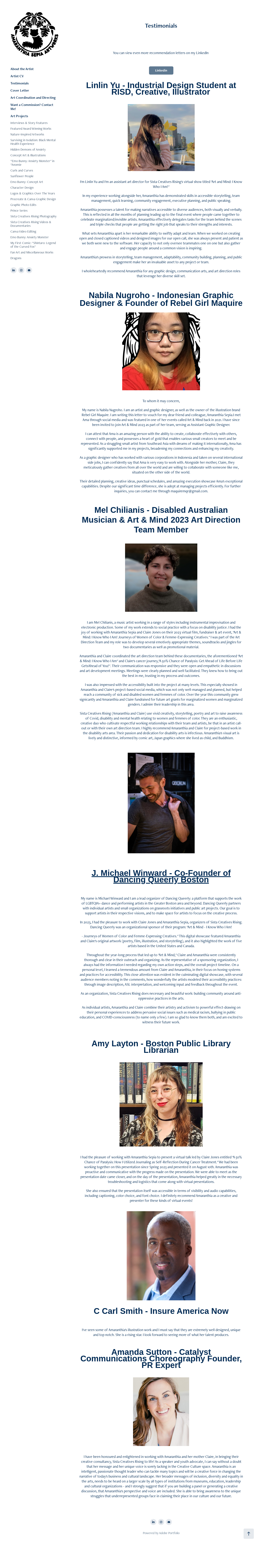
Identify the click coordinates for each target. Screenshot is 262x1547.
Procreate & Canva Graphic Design (33, 199)
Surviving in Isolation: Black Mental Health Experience (32, 142)
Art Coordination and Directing (33, 97)
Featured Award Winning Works (30, 128)
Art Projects (19, 116)
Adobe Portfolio (169, 1533)
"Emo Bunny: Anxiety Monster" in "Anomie (32, 163)
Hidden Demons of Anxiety (28, 149)
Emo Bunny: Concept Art (26, 182)
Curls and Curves (21, 170)
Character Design (22, 187)
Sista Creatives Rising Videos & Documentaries (30, 224)
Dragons (15, 258)
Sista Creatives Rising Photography (33, 216)
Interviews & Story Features (29, 123)
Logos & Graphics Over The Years (32, 193)
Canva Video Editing (23, 231)
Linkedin (161, 70)
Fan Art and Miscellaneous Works (31, 252)
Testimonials (19, 83)
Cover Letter (19, 90)
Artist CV (17, 76)
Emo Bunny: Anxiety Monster (29, 237)
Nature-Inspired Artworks (27, 134)
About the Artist (22, 69)
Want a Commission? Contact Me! (31, 106)
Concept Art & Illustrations (28, 155)
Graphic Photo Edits (23, 205)
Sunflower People (22, 176)
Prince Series (19, 210)
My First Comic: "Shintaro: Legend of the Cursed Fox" (33, 245)
